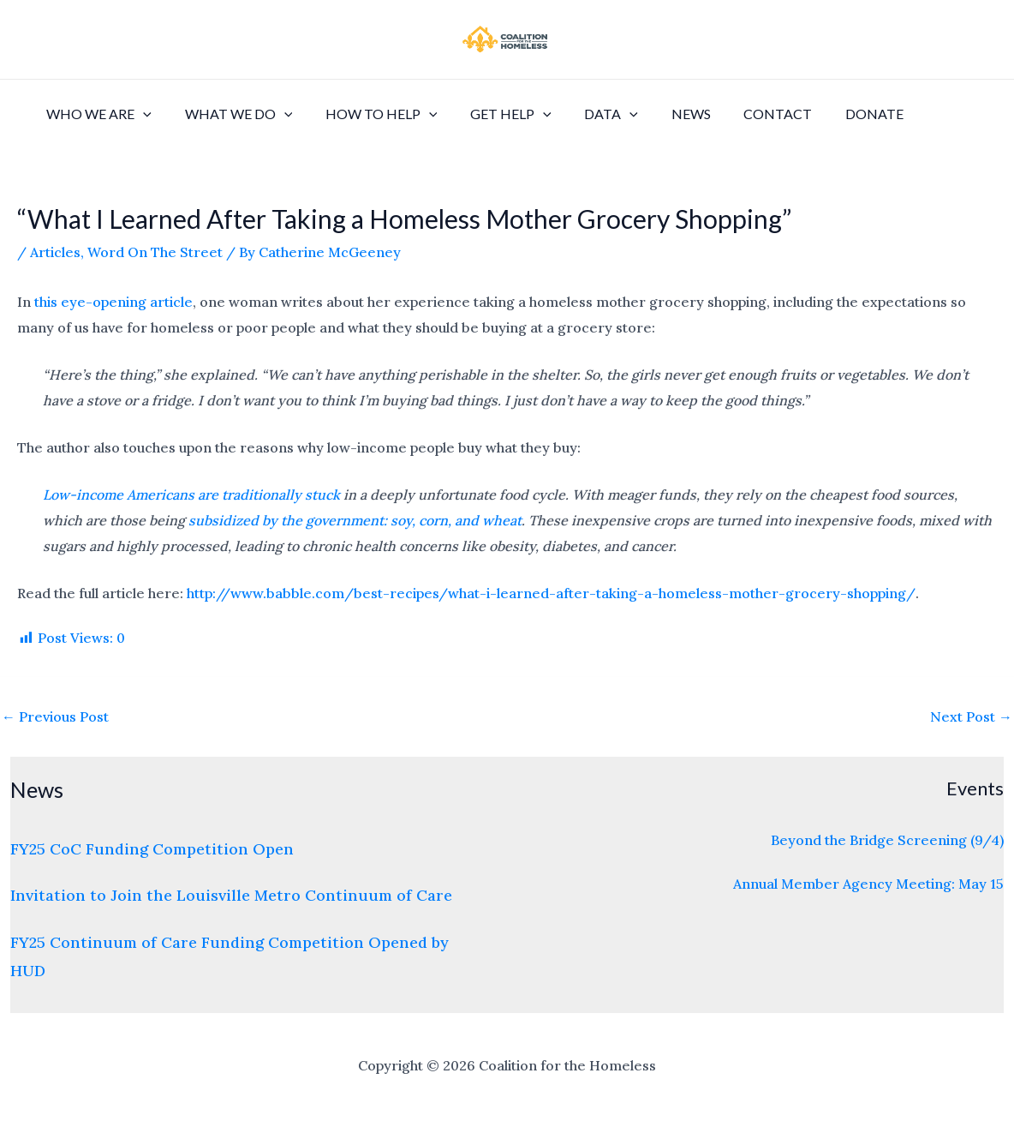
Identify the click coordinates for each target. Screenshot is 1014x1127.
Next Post (971, 716)
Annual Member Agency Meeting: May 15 (868, 883)
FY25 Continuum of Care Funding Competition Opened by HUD (229, 956)
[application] (140, 114)
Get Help (491, 114)
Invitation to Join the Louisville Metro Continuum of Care (231, 895)
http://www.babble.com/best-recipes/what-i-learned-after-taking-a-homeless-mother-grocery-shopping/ (551, 593)
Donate (831, 113)
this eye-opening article (113, 301)
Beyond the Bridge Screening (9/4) (887, 839)
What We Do (230, 114)
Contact (741, 113)
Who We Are (96, 114)
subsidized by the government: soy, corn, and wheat (355, 520)
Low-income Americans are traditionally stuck (191, 494)
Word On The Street (155, 252)
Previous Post (55, 716)
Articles (55, 252)
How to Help (367, 114)
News (659, 113)
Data (585, 114)
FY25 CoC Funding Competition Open (152, 849)
